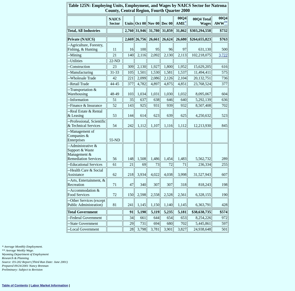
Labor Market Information (49, 285)
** (3, 250)
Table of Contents (15, 285)
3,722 (223, 55)
